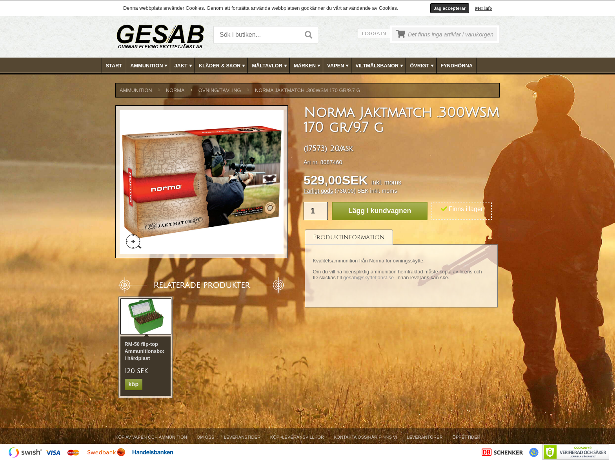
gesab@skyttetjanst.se (368, 277)
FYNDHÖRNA (456, 66)
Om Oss (205, 437)
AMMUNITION (149, 66)
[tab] (349, 237)
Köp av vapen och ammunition (151, 437)
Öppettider (466, 437)
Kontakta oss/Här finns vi (365, 437)
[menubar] (308, 66)
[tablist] (401, 268)
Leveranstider (242, 437)
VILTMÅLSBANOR (380, 66)
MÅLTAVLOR (270, 66)
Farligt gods (318, 191)
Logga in (374, 33)
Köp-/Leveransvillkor (297, 437)
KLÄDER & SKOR (223, 66)
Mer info (483, 8)
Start (114, 66)
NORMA (175, 90)
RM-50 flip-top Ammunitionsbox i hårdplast (145, 351)
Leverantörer (424, 437)
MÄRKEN (308, 66)
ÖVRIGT (422, 66)
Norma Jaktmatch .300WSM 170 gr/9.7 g (307, 90)
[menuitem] (114, 66)
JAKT (183, 66)
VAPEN (338, 66)
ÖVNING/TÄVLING (219, 90)
